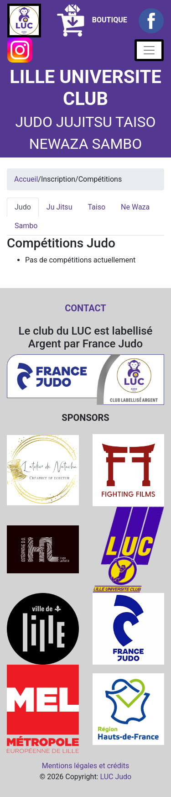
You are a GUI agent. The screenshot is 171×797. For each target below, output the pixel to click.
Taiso (96, 207)
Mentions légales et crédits (86, 765)
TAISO (135, 122)
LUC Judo (115, 776)
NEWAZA (58, 143)
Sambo (26, 225)
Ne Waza (135, 207)
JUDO (33, 122)
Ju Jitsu (60, 207)
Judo (23, 207)
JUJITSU (84, 122)
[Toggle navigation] (149, 50)
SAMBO (117, 143)
